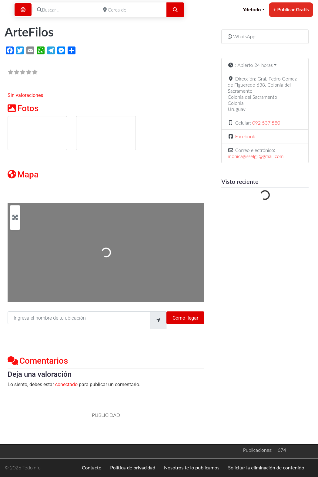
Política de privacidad (132, 467)
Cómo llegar (185, 318)
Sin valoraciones (25, 95)
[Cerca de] (132, 9)
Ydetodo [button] (252, 9)
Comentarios (38, 361)
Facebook (245, 136)
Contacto (92, 467)
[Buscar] (175, 9)
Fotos (23, 108)
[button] (265, 65)
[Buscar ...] (66, 9)
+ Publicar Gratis (291, 9)
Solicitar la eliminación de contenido (266, 467)
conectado (66, 384)
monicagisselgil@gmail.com (255, 156)
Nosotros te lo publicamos (191, 467)
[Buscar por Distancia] (23, 9)
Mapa (23, 175)
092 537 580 (266, 122)
